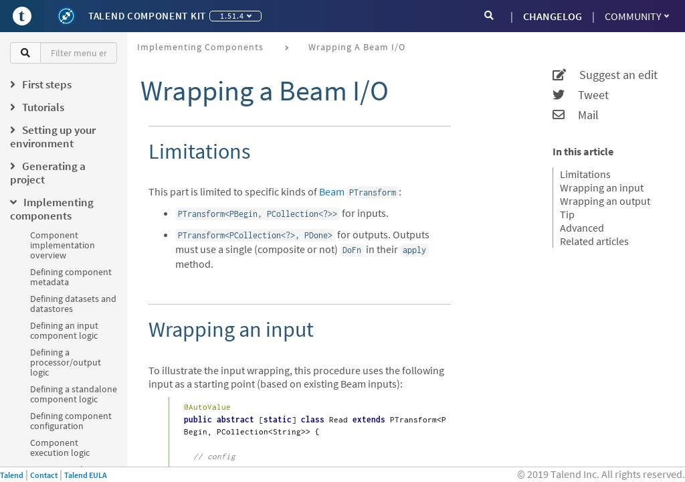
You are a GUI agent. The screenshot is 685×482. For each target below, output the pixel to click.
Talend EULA (85, 475)
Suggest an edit (605, 75)
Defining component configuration (71, 421)
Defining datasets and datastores (73, 304)
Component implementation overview (62, 245)
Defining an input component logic (64, 330)
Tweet (581, 95)
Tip (567, 214)
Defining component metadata (71, 277)
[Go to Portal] (22, 16)
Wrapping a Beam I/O (356, 47)
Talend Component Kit (147, 15)
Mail (576, 115)
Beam (332, 191)
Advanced (582, 227)
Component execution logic (60, 447)
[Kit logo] (66, 16)
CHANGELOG (552, 16)
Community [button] (637, 16)
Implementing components (200, 47)
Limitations (585, 174)
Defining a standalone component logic (73, 394)
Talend (11, 475)
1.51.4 (236, 16)
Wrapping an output (605, 201)
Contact (44, 475)
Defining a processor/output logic (65, 362)
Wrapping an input (602, 187)
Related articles (594, 241)
